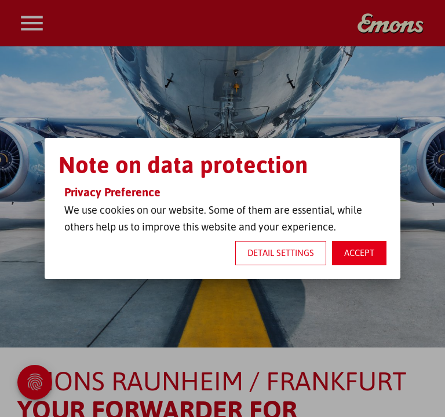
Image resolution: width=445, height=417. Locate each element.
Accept (359, 252)
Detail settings (280, 252)
